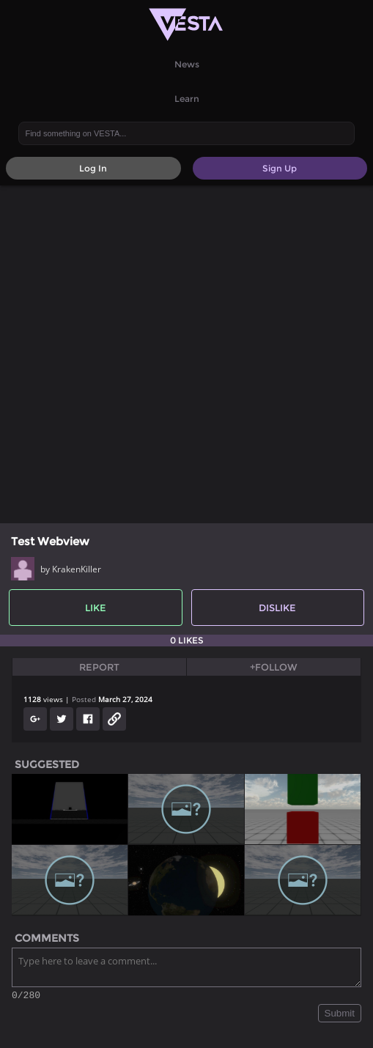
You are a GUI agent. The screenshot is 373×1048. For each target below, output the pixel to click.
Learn (186, 98)
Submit (340, 1015)
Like (95, 607)
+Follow (274, 667)
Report (99, 667)
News (186, 64)
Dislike (277, 607)
